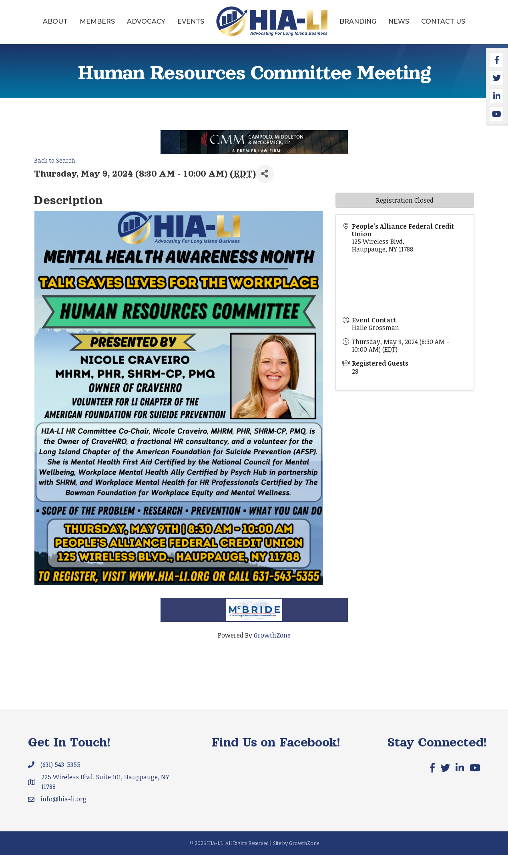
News (398, 21)
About (55, 21)
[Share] (265, 174)
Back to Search (54, 160)
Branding (357, 21)
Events (190, 21)
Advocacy (146, 21)
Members (97, 21)
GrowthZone (272, 635)
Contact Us (443, 21)
